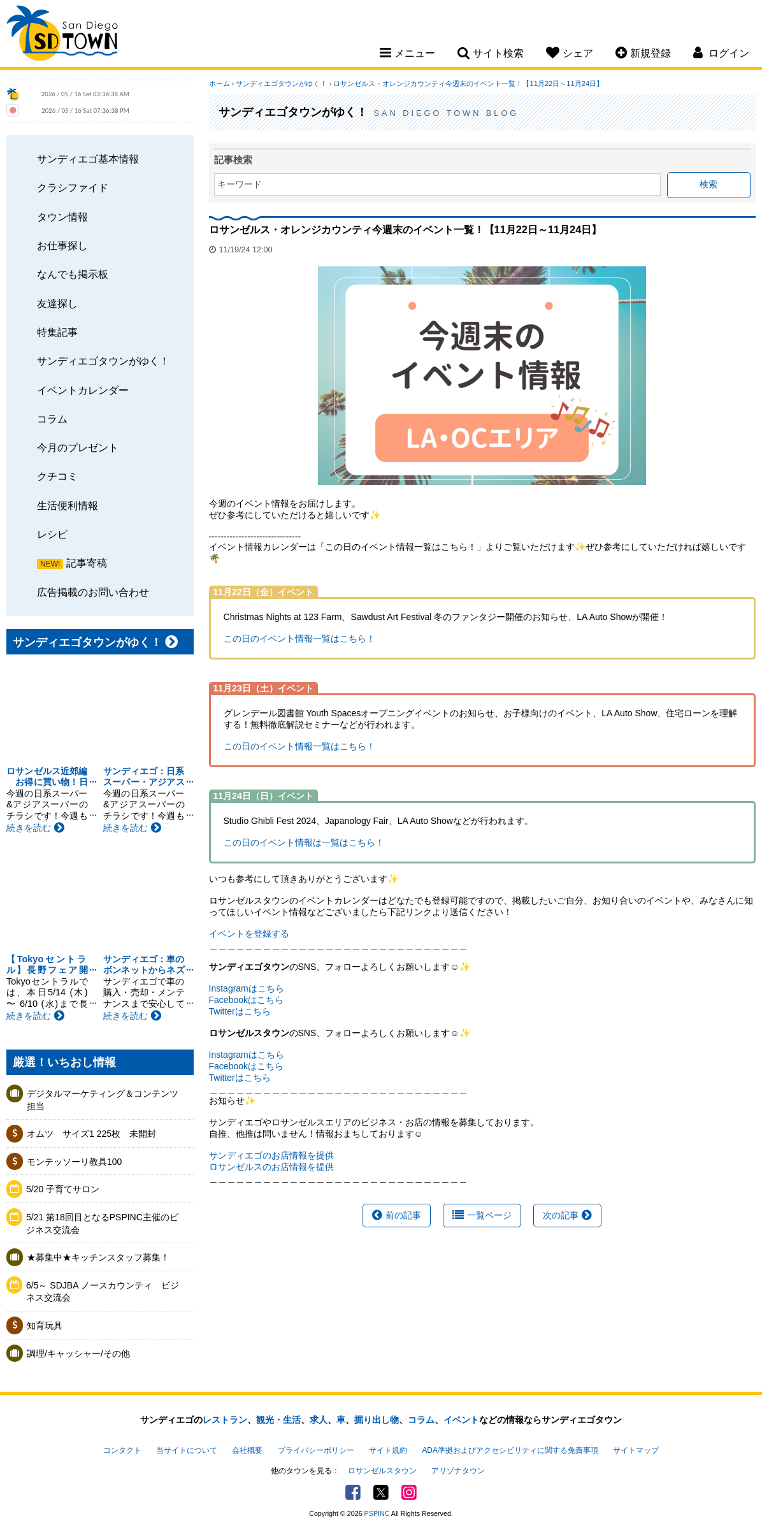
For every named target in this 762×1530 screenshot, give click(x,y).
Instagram (409, 1492)
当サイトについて (186, 1450)
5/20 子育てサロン (62, 1189)
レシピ (52, 534)
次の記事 (567, 1215)
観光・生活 (278, 1420)
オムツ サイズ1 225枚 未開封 (91, 1134)
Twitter (381, 1492)
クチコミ (57, 476)
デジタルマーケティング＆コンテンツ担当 (102, 1099)
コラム (52, 418)
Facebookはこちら (246, 1000)
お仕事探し (62, 245)
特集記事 (57, 332)
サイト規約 (388, 1450)
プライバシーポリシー (316, 1450)
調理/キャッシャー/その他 (78, 1353)
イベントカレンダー (83, 390)
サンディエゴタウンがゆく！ (103, 360)
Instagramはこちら (246, 988)
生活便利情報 (67, 505)
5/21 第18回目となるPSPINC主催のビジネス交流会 (102, 1223)
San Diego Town (62, 35)
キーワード (239, 184)
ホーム (219, 83)
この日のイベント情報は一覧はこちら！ (304, 842)
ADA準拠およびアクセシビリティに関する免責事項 (510, 1450)
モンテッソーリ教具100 (74, 1162)
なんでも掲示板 (72, 274)
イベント (461, 1420)
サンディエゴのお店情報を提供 (271, 1155)
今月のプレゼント (78, 447)
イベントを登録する (249, 933)
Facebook (353, 1492)
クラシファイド (72, 187)
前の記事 (396, 1215)
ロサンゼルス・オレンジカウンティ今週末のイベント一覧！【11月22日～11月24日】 (468, 83)
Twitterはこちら (240, 1011)
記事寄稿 (86, 562)
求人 (318, 1420)
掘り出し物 (376, 1420)
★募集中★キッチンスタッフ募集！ (98, 1257)
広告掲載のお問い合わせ (93, 592)
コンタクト (122, 1450)
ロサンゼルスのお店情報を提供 (271, 1167)
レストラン (225, 1420)
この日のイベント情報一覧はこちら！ (299, 638)
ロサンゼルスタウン (382, 1470)
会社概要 (247, 1450)
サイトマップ (636, 1450)
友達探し (57, 303)
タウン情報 (62, 216)
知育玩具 (44, 1325)
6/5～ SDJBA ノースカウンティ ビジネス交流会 (102, 1291)
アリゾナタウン (458, 1470)
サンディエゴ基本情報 (88, 158)
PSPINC (377, 1513)
